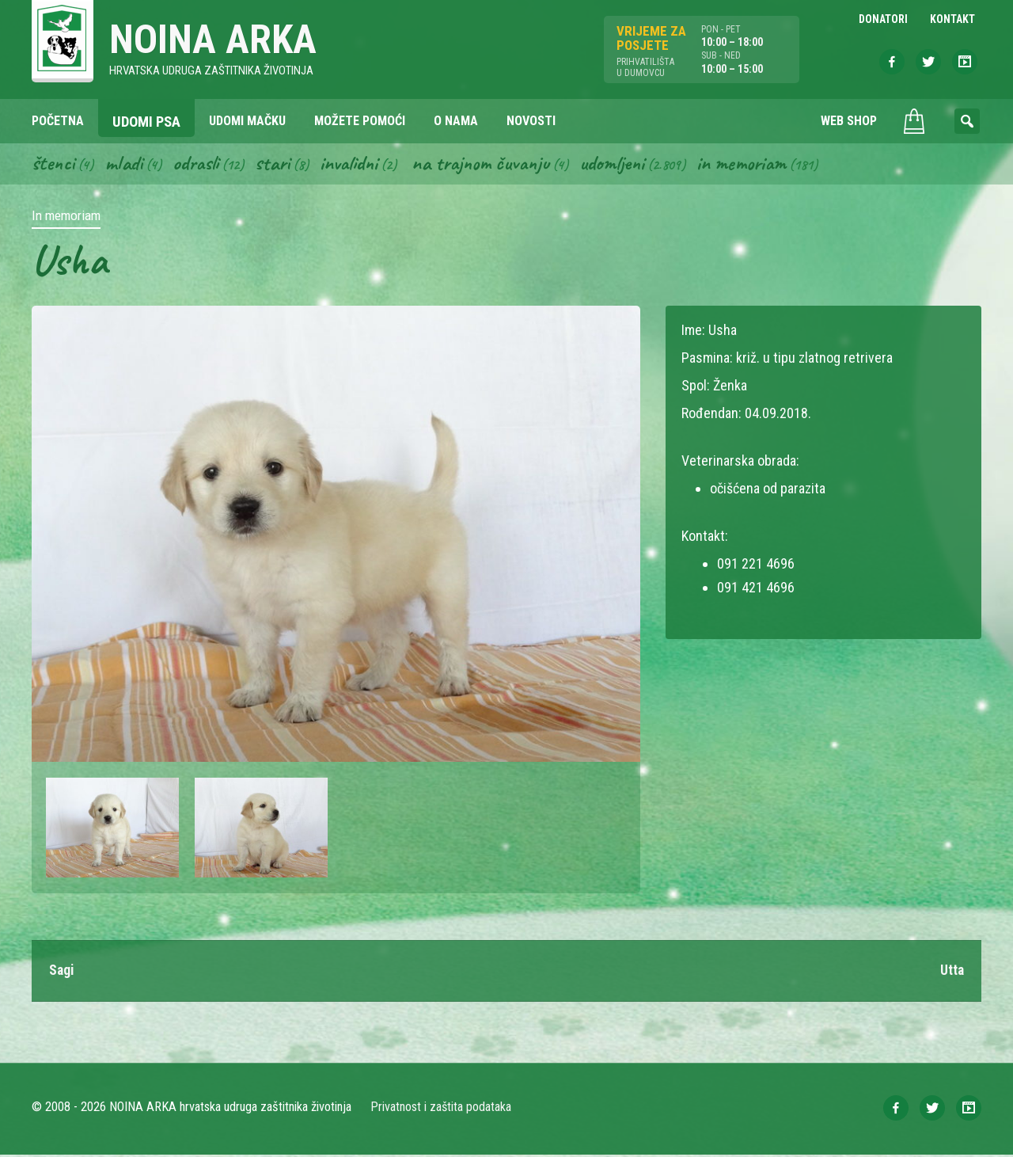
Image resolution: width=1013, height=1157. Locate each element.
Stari (278, 164)
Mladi (126, 164)
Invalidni (356, 164)
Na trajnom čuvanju (493, 164)
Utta (951, 973)
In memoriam (760, 164)
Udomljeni (628, 164)
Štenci (54, 164)
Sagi (62, 973)
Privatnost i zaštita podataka (441, 1109)
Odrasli (200, 164)
